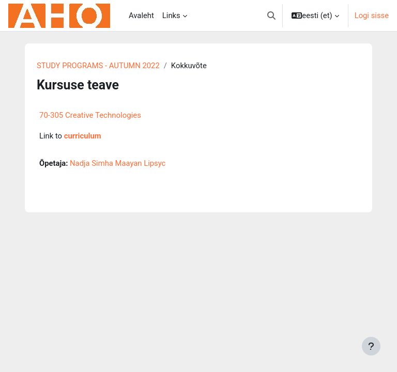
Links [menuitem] (171, 15)
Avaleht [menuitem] (141, 15)
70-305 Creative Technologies (90, 115)
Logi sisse (372, 15)
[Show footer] (371, 346)
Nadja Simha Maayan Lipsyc (117, 163)
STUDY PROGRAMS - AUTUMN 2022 (98, 65)
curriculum (82, 136)
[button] (271, 15)
